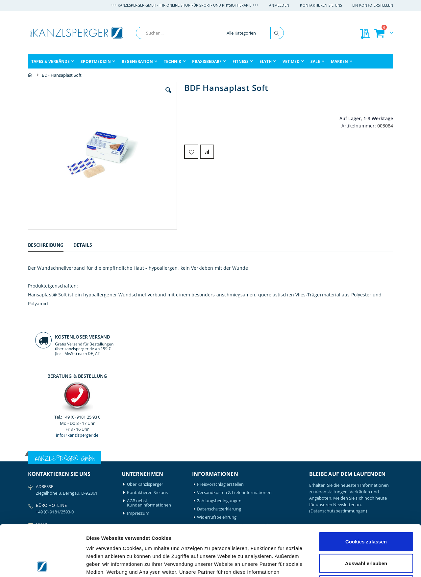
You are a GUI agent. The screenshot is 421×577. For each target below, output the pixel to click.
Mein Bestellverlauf (145, 465)
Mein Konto (138, 457)
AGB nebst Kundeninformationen (149, 369)
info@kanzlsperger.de (351, 189)
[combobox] (210, 33)
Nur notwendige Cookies (366, 533)
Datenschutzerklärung (219, 375)
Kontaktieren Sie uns (321, 5)
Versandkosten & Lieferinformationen (234, 359)
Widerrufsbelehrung (216, 383)
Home (30, 75)
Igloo (80, 465)
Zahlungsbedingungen (219, 367)
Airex (33, 457)
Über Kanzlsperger (145, 350)
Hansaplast (86, 457)
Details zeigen (349, 564)
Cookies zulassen (366, 490)
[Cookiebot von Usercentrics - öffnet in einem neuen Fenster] (42, 564)
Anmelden (279, 5)
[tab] (50, 246)
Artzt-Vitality (40, 465)
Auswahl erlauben (366, 512)
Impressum (138, 379)
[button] (131, 95)
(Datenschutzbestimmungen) (338, 377)
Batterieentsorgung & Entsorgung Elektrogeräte (244, 392)
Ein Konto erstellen (372, 5)
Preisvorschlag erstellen (220, 350)
